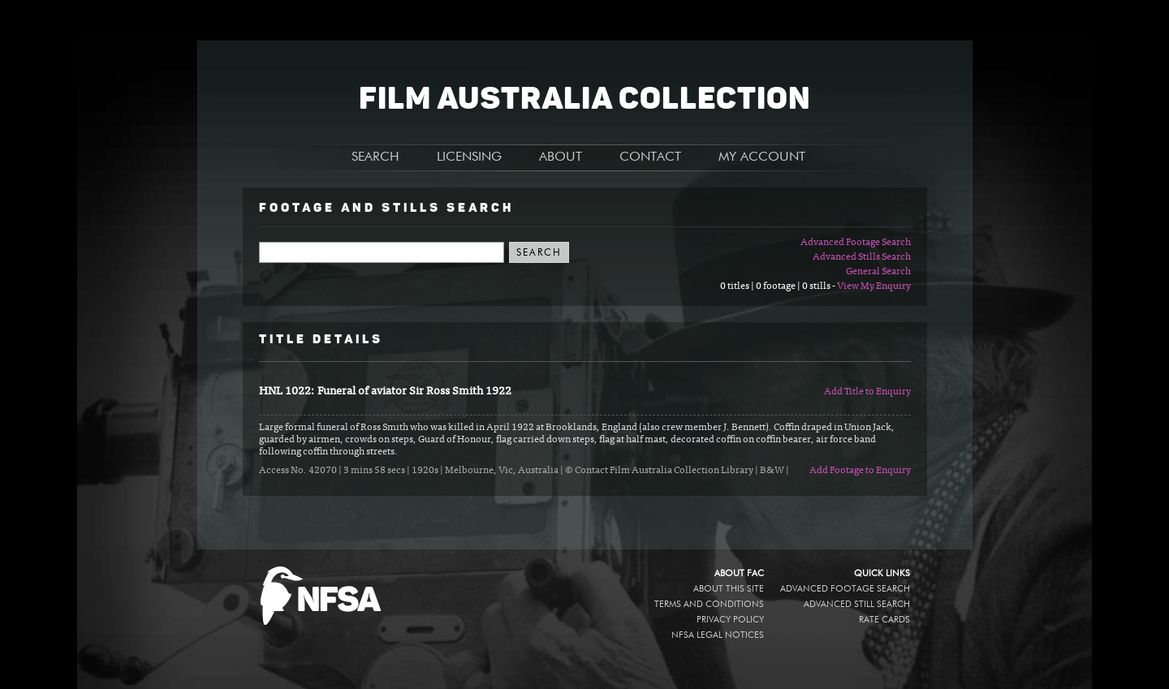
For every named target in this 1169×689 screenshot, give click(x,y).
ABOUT (560, 157)
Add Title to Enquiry (867, 392)
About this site (728, 588)
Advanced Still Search (857, 604)
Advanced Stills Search (862, 257)
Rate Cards (884, 619)
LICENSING (469, 157)
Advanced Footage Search (855, 243)
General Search (878, 272)
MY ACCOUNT (761, 157)
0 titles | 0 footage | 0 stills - (778, 286)
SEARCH (375, 157)
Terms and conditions (709, 604)
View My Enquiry (874, 286)
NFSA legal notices (717, 635)
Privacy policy (730, 619)
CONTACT (650, 157)
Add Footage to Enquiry (860, 471)
